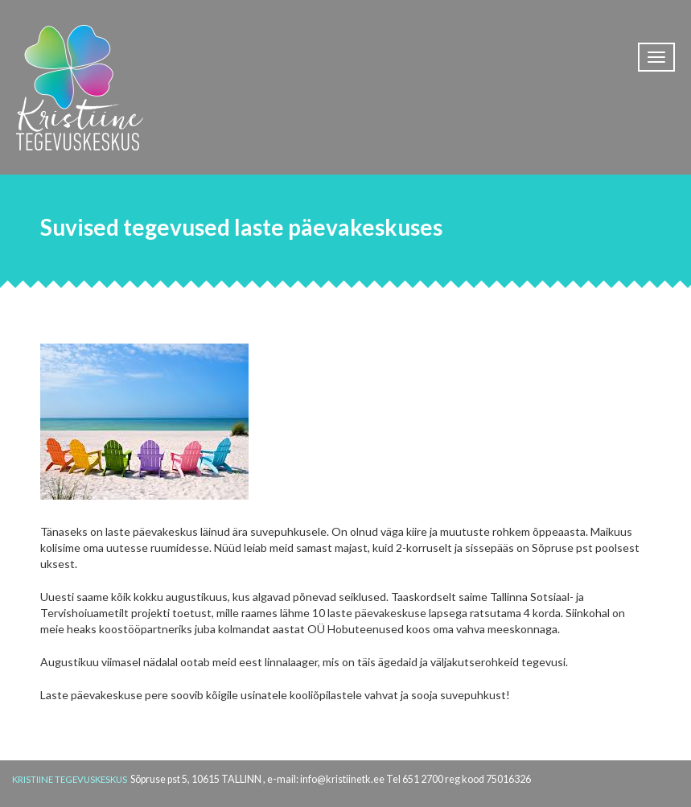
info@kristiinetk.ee (342, 779)
